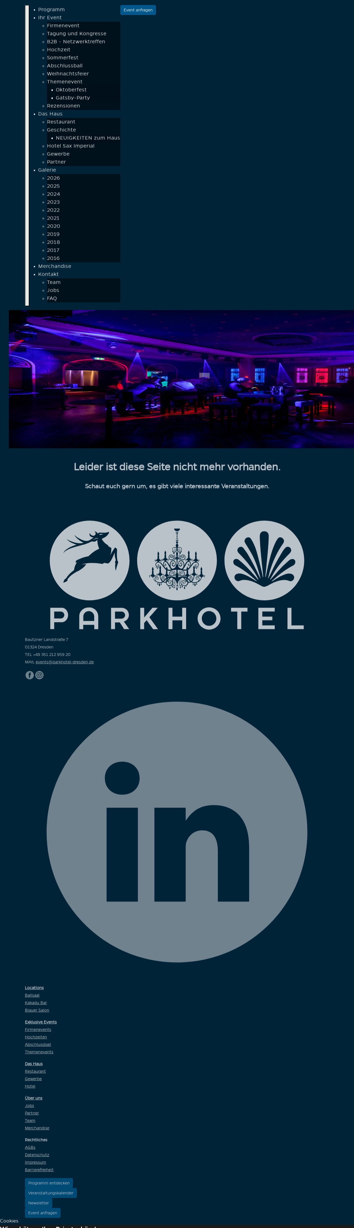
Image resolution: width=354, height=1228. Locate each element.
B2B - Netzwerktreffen (76, 43)
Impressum (35, 1164)
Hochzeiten (36, 1039)
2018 (53, 243)
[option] (181, 379)
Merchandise (54, 267)
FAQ (52, 299)
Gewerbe (58, 155)
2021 (53, 219)
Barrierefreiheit (39, 1172)
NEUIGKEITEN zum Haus (88, 139)
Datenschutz (37, 1157)
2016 (53, 259)
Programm (51, 11)
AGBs (30, 1150)
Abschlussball (65, 67)
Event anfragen (138, 10)
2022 (53, 211)
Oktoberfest (71, 91)
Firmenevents (38, 1032)
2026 (53, 179)
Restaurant (61, 123)
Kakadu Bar (36, 1005)
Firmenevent (63, 27)
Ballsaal (32, 997)
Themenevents (39, 1054)
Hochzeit (59, 51)
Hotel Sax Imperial (71, 147)
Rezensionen (63, 107)
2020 (53, 227)
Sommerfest (63, 59)
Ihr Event (50, 19)
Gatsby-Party (73, 99)
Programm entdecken (49, 1185)
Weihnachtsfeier (68, 75)
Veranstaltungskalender (51, 1195)
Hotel (30, 1088)
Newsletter (38, 1205)
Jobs (53, 291)
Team (54, 283)
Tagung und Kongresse (76, 35)
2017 (53, 251)
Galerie (47, 171)
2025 (53, 187)
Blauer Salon (37, 1012)
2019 (53, 235)
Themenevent (65, 83)
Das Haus (50, 115)
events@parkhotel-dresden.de (65, 664)
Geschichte (61, 131)
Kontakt (48, 275)
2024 (53, 195)
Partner (56, 163)
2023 (53, 203)
